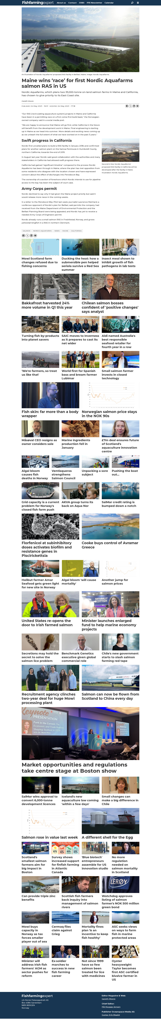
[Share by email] (137, 106)
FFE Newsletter (94, 3)
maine (65, 231)
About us (61, 3)
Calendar (109, 3)
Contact (72, 3)
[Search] (132, 3)
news (57, 231)
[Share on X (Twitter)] (130, 106)
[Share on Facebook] (127, 106)
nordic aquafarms (42, 231)
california (76, 231)
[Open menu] (137, 3)
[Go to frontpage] (38, 3)
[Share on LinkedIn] (134, 106)
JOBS (81, 3)
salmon (26, 231)
